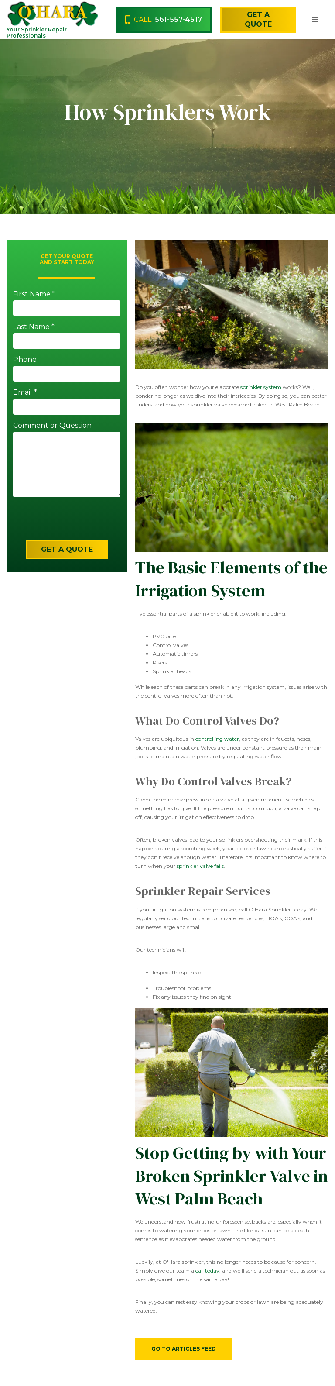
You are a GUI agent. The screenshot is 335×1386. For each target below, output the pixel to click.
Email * (25, 392)
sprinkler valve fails (200, 866)
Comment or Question (52, 425)
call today (207, 1270)
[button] (315, 20)
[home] (39, 13)
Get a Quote (258, 19)
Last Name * (34, 327)
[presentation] (60, 523)
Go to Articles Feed (183, 1348)
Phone (25, 359)
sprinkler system (260, 387)
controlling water (217, 739)
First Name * (34, 294)
